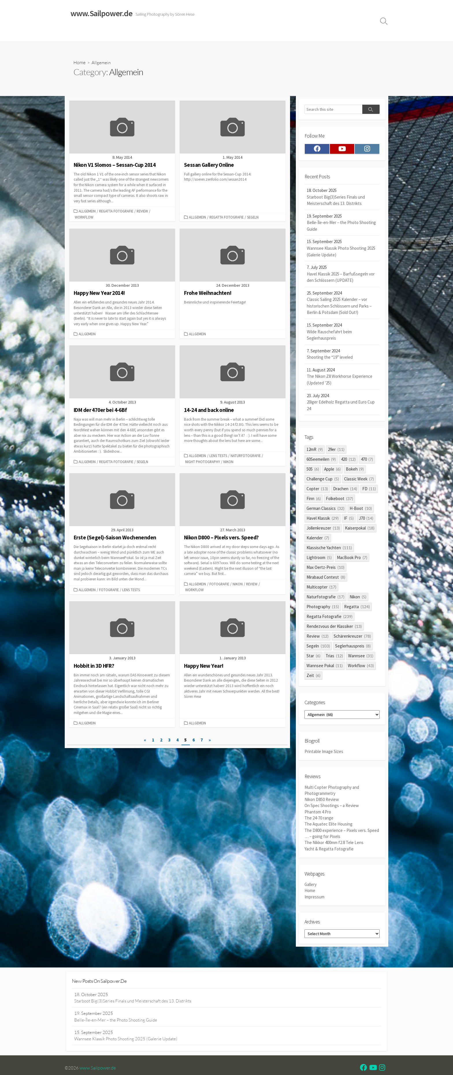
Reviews (195, 34)
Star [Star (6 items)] (313, 657)
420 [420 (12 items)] (348, 461)
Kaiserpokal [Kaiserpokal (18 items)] (359, 529)
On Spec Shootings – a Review (332, 808)
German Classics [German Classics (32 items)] (325, 510)
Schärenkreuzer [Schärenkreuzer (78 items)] (352, 638)
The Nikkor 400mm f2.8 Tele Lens (334, 845)
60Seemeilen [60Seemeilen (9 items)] (321, 461)
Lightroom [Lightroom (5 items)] (319, 559)
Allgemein (87, 211)
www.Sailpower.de (98, 1069)
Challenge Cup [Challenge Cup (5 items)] (323, 480)
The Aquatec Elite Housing (328, 827)
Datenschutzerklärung (295, 34)
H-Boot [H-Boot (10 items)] (361, 510)
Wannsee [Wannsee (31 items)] (361, 657)
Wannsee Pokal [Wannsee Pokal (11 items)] (325, 667)
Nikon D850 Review (322, 802)
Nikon (228, 462)
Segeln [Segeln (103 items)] (318, 647)
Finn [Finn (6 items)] (314, 500)
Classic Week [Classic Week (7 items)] (359, 480)
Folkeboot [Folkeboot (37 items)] (339, 500)
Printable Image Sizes (324, 754)
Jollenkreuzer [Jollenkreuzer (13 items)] (323, 529)
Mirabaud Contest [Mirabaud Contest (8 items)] (326, 579)
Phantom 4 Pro (318, 814)
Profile (349, 34)
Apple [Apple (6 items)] (332, 470)
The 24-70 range (319, 821)
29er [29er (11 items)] (336, 451)
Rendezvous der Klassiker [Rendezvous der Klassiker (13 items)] (334, 628)
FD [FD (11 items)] (369, 490)
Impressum (258, 34)
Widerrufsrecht (226, 34)
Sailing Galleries (101, 34)
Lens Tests (218, 456)
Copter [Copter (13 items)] (317, 490)
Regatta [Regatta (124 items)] (357, 608)
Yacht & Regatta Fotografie (329, 851)
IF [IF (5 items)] (349, 520)
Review (142, 211)
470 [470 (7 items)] (367, 461)
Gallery (311, 887)
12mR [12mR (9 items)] (315, 451)
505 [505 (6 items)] (313, 470)
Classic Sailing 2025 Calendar (151, 34)
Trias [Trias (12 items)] (334, 657)
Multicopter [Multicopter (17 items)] (321, 588)
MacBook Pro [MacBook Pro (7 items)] (352, 559)
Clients (329, 34)
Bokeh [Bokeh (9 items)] (355, 470)
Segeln (253, 217)
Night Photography (202, 462)
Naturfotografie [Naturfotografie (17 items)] (325, 598)
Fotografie (109, 591)
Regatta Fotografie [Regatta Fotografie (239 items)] (329, 618)
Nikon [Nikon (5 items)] (358, 598)
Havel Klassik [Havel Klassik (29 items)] (323, 520)
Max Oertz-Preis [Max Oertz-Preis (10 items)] (325, 569)
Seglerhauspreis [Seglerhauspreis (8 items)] (353, 647)
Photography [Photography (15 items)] (323, 608)
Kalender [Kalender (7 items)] (318, 539)
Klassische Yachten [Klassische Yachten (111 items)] (329, 549)
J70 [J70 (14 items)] (366, 520)
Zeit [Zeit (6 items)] (313, 677)
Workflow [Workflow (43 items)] (361, 667)
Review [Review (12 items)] (317, 638)
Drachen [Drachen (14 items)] (345, 490)
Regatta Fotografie (116, 211)
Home (73, 34)
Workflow (84, 217)
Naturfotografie (246, 456)
